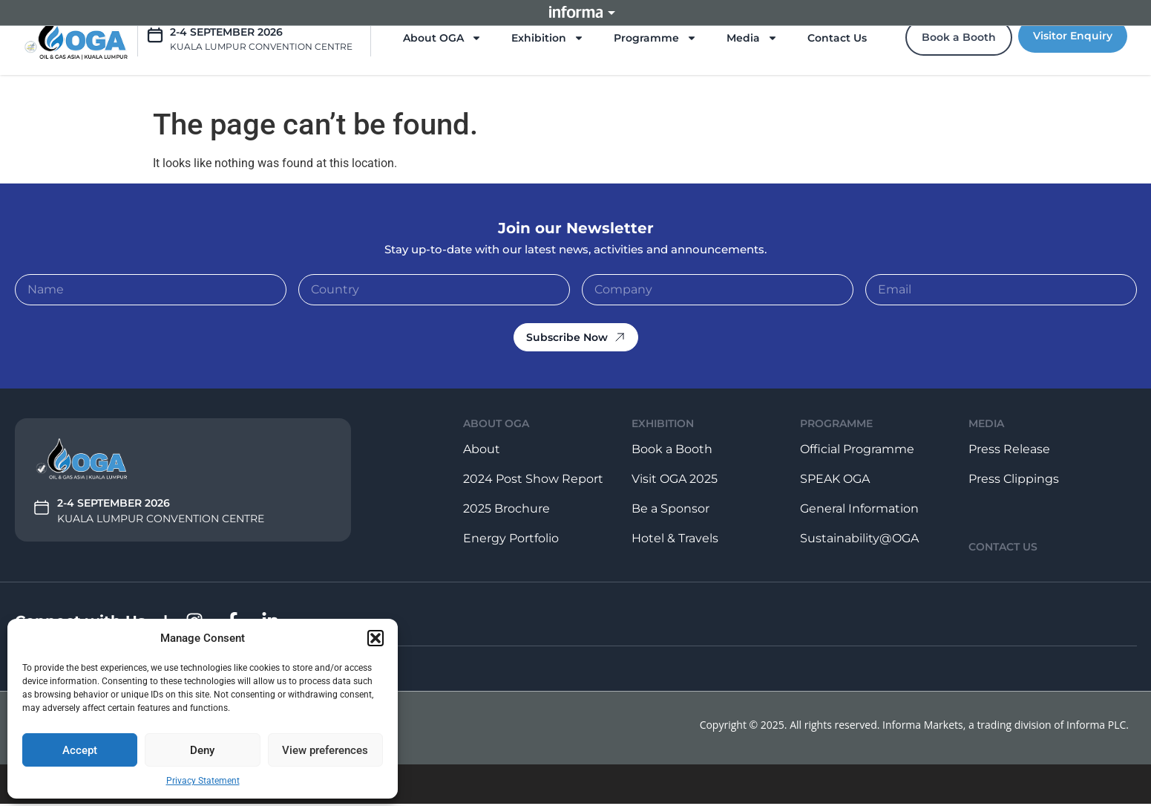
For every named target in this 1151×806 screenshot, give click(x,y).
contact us (1002, 546)
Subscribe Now (576, 337)
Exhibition (547, 38)
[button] (375, 638)
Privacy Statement (203, 781)
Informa (576, 12)
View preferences (325, 750)
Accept (79, 750)
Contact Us (837, 38)
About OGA (442, 38)
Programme (655, 38)
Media (752, 38)
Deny (202, 750)
